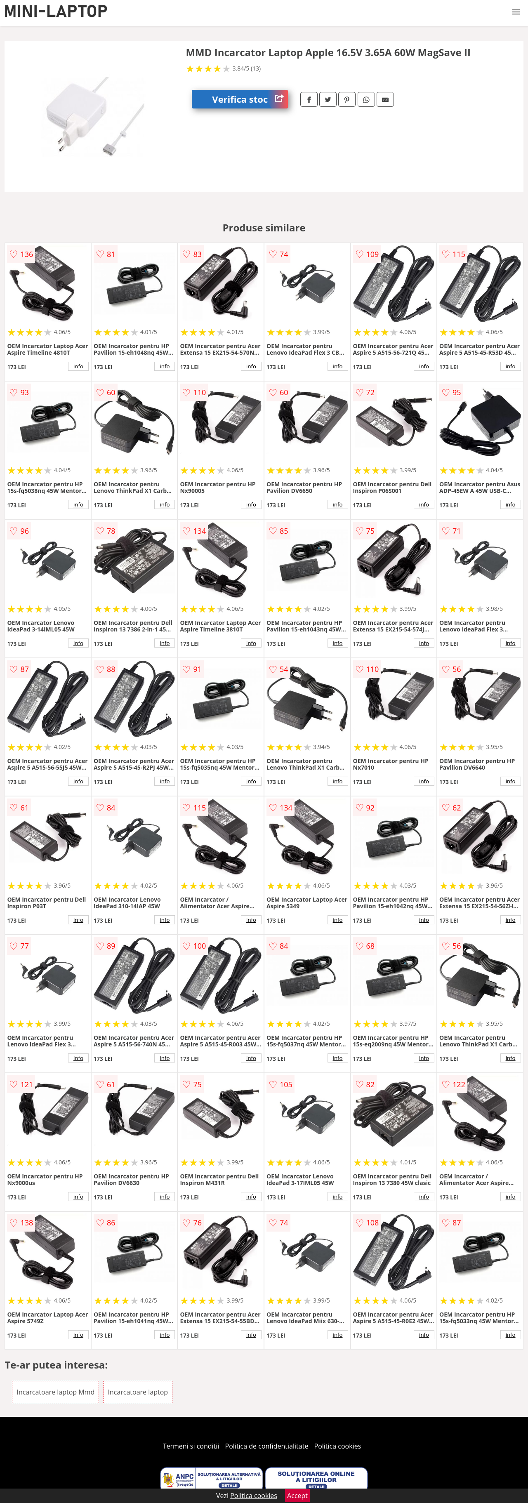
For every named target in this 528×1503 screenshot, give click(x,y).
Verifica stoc (250, 99)
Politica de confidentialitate (267, 1446)
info (78, 366)
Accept (297, 1495)
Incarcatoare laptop (138, 1392)
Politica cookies (337, 1446)
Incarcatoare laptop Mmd (55, 1392)
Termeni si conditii (191, 1446)
